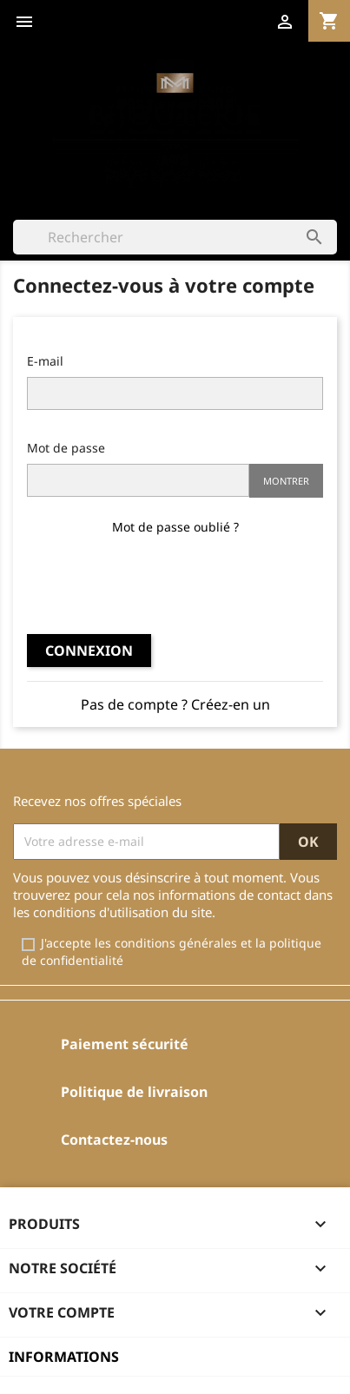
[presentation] (175, 583)
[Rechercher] (175, 237)
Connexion (89, 650)
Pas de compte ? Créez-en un (175, 704)
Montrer (286, 480)
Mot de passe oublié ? (175, 527)
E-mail (45, 361)
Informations (64, 1356)
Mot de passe (66, 447)
